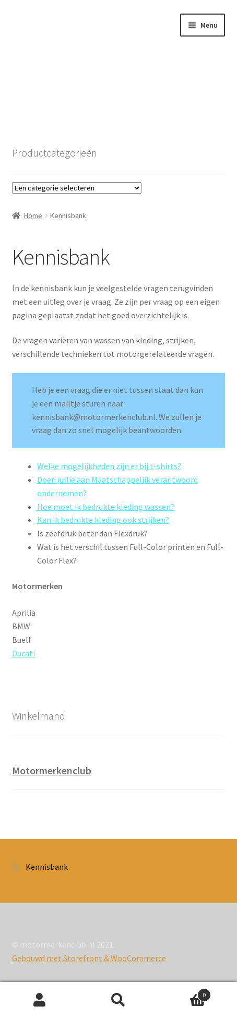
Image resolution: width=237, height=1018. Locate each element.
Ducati (23, 653)
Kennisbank (47, 866)
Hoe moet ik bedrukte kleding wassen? (105, 506)
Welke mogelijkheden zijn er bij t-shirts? (109, 466)
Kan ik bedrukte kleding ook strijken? (103, 519)
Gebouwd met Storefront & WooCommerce (89, 958)
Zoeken (118, 1000)
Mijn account (39, 1000)
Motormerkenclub (51, 770)
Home (33, 215)
